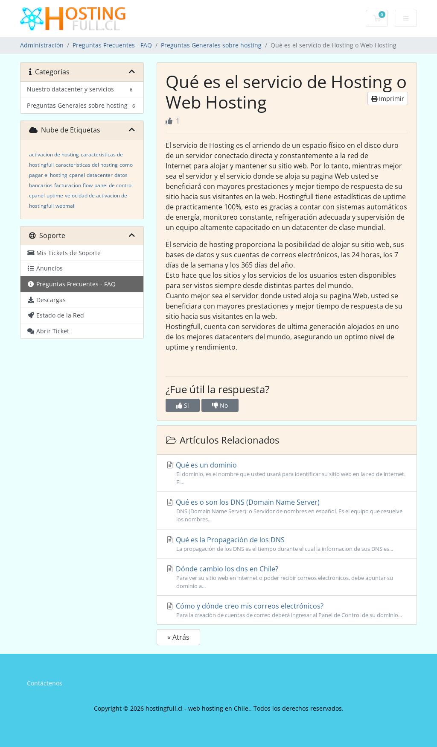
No (220, 405)
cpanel (77, 175)
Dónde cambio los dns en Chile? (287, 577)
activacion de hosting (54, 154)
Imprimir (387, 98)
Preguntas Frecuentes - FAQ (112, 45)
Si (182, 405)
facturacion (67, 185)
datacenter (100, 175)
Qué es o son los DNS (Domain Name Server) (287, 510)
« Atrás (178, 637)
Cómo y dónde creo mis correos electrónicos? (287, 610)
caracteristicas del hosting (86, 164)
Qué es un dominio (287, 473)
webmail (65, 205)
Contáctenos (44, 683)
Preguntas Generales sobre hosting (211, 45)
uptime (55, 195)
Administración (42, 45)
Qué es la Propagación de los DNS (287, 544)
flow (88, 185)
